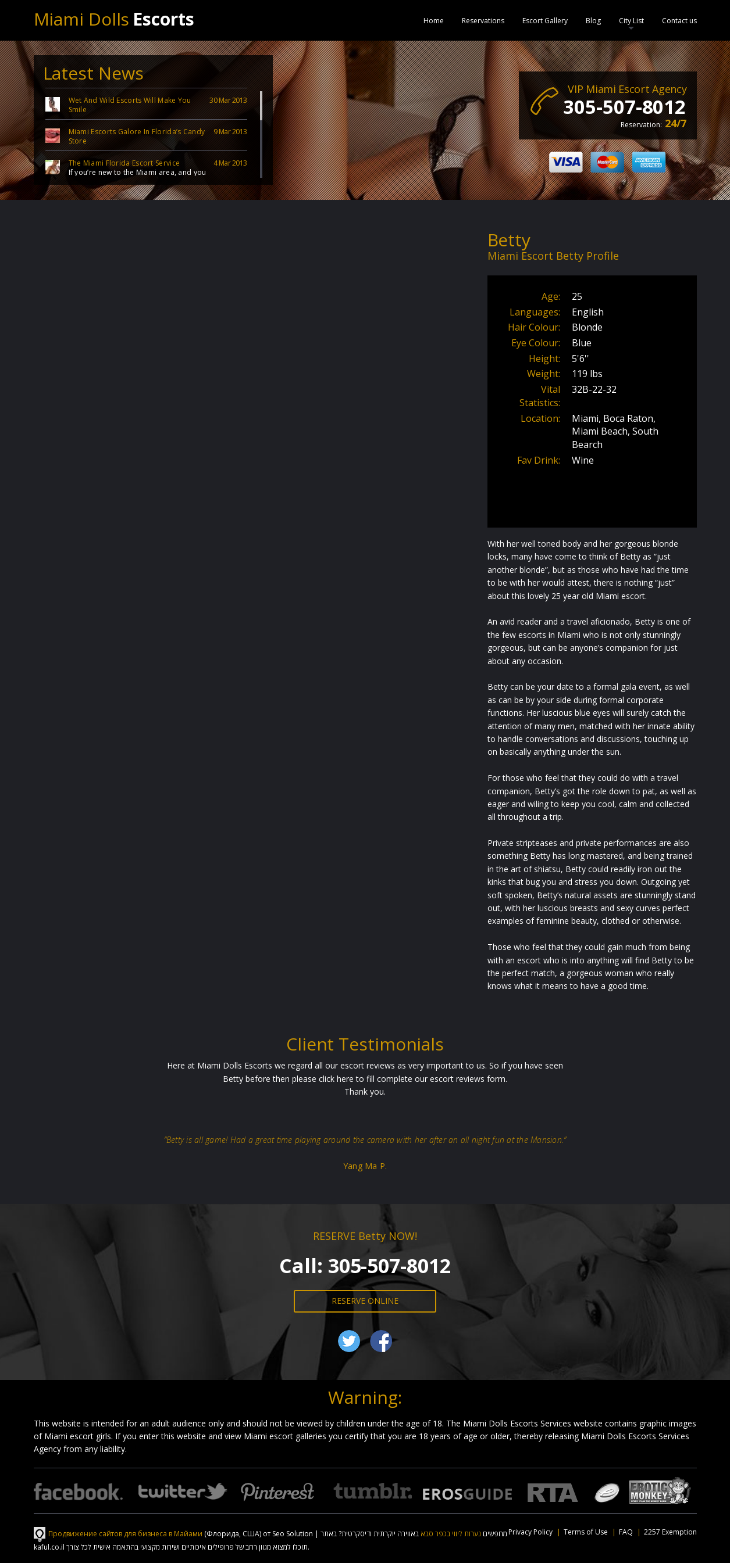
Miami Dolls (114, 19)
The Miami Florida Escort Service (124, 163)
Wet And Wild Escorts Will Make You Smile (130, 104)
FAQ (626, 1532)
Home (433, 21)
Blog (593, 21)
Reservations (483, 21)
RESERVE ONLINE (365, 1300)
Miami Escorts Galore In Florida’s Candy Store (137, 136)
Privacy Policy (530, 1532)
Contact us (679, 21)
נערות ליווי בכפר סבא (451, 1534)
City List (631, 21)
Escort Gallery (545, 21)
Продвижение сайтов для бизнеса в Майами (125, 1534)
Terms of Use (586, 1532)
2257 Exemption (670, 1532)
